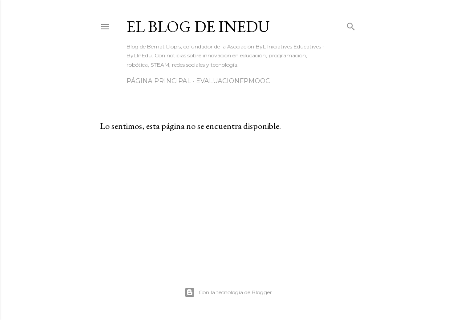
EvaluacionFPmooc (233, 81)
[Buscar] (351, 24)
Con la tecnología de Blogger (228, 292)
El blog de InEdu (198, 26)
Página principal (158, 81)
